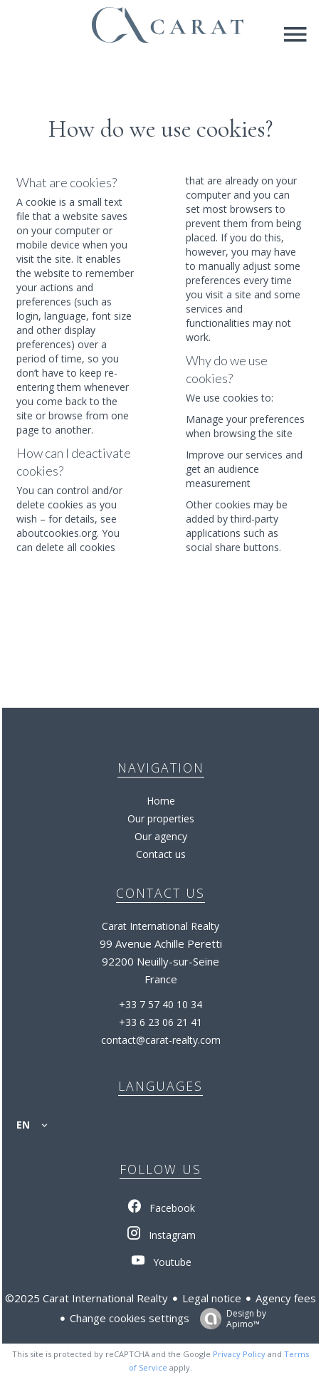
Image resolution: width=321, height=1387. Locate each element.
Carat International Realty (160, 926)
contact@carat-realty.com (161, 1040)
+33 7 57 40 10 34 (160, 1004)
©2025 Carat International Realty (86, 1298)
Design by (229, 1318)
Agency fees (286, 1298)
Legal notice (211, 1298)
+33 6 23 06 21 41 (160, 1022)
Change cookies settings (129, 1318)
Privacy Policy (239, 1354)
